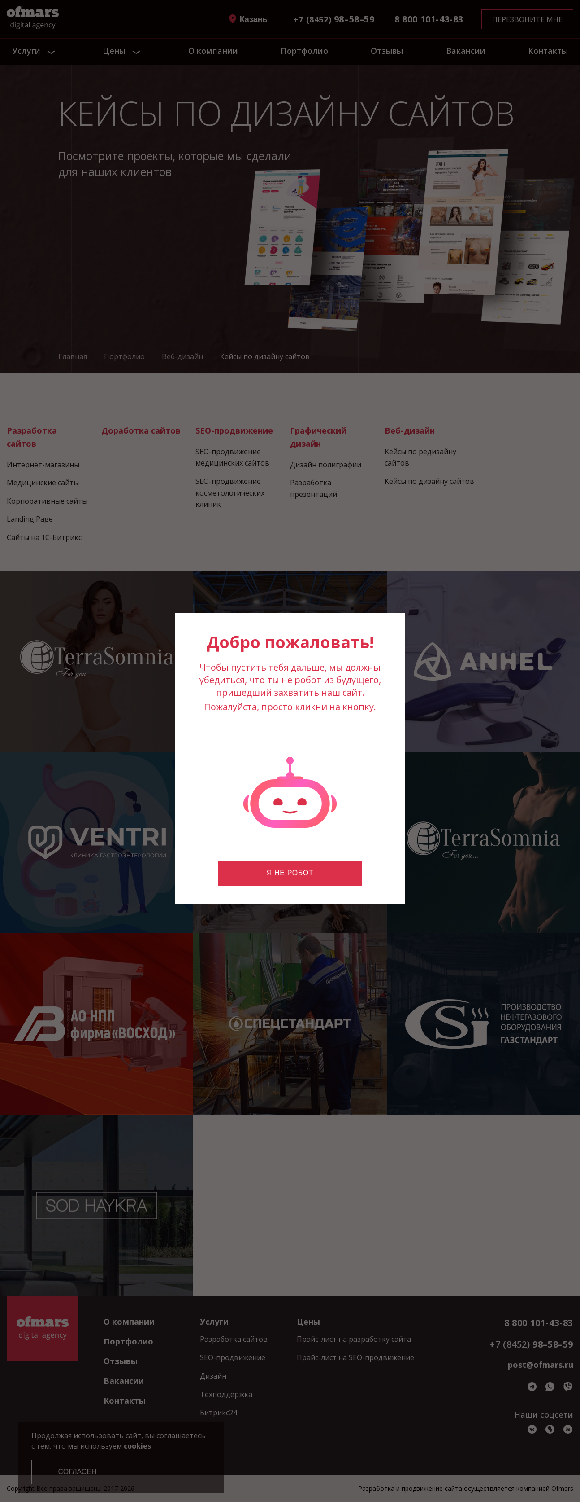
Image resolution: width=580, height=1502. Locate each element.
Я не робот (290, 873)
